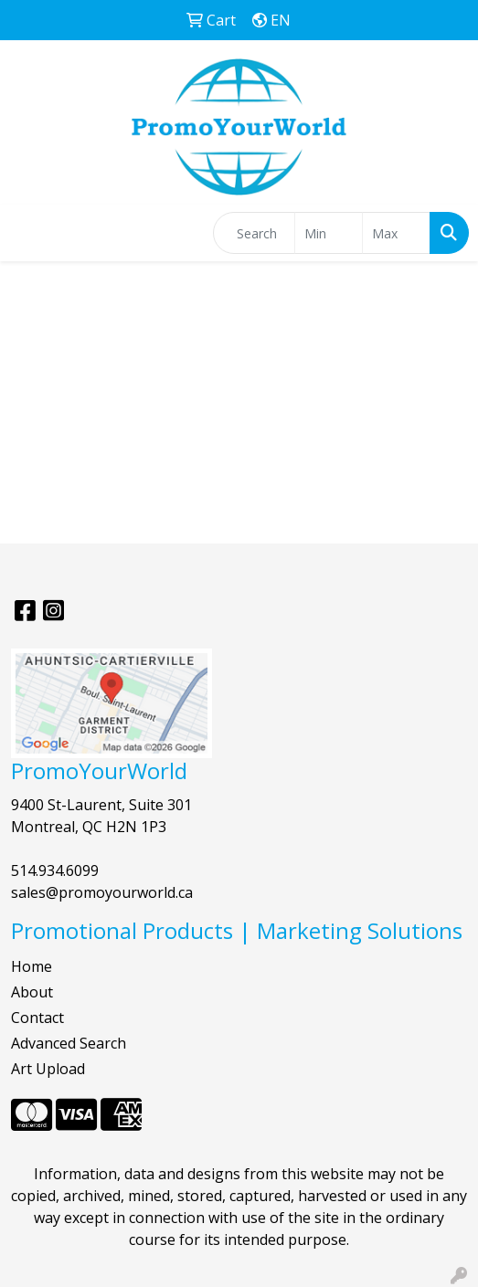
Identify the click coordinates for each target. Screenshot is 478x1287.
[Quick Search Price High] (396, 233)
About (32, 992)
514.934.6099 (55, 870)
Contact (37, 1017)
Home (31, 966)
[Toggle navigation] (28, 233)
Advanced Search (68, 1043)
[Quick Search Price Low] (328, 233)
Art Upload (48, 1069)
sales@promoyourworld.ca (102, 892)
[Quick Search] (254, 233)
